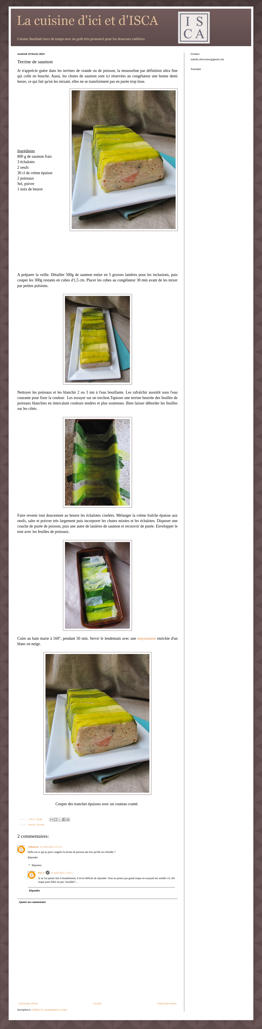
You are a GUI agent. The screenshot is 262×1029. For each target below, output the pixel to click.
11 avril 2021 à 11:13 (51, 846)
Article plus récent (28, 1003)
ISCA (41, 872)
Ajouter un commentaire (32, 902)
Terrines (40, 824)
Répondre (33, 857)
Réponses (37, 865)
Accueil (97, 1003)
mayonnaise (146, 638)
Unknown (33, 846)
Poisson (32, 824)
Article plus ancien (166, 1003)
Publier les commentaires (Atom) (49, 1009)
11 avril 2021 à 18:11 (62, 872)
